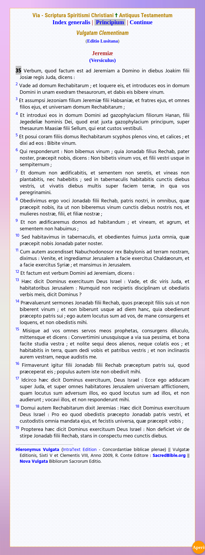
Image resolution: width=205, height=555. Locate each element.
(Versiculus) (102, 60)
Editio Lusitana (102, 41)
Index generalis (71, 22)
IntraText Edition (80, 449)
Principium (109, 22)
